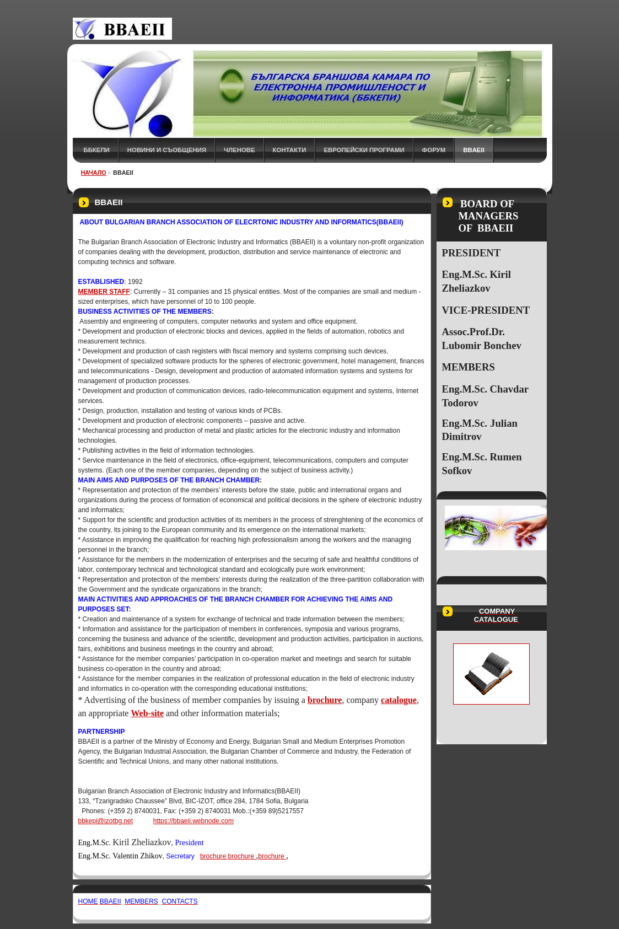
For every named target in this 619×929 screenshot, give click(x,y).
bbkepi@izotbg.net (105, 821)
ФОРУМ (434, 150)
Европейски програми (364, 150)
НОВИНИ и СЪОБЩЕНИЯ (166, 150)
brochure (213, 856)
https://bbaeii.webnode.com (193, 821)
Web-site (147, 713)
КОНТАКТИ (289, 150)
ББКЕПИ (97, 150)
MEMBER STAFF (104, 292)
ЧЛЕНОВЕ (239, 150)
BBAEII (474, 150)
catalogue (399, 700)
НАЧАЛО (93, 172)
